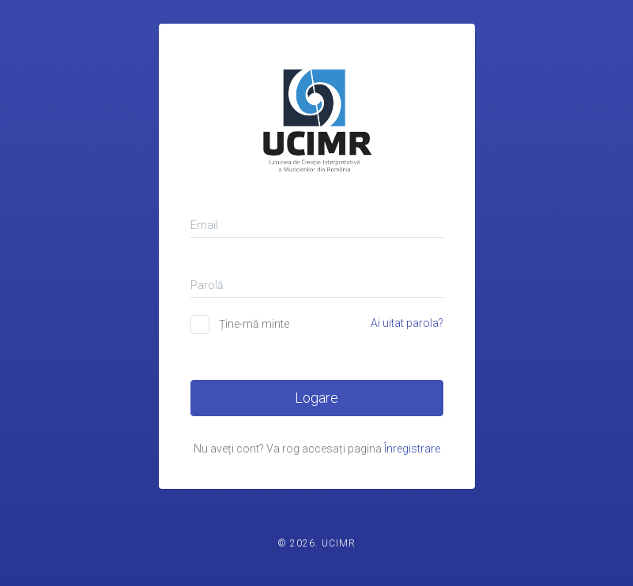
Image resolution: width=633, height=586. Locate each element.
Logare (316, 397)
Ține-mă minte (254, 323)
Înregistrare (412, 448)
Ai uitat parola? (407, 323)
